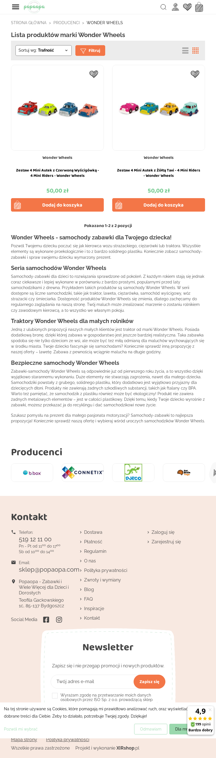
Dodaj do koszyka (62, 205)
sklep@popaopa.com (49, 569)
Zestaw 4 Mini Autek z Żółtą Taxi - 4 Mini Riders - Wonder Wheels (158, 173)
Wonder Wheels (57, 157)
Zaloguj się (163, 532)
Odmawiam (150, 729)
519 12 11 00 (35, 539)
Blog (89, 589)
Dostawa (93, 532)
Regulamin (95, 551)
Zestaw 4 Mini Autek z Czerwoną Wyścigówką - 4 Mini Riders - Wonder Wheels (57, 173)
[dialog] (108, 720)
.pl (127, 748)
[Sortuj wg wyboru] (43, 50)
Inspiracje (94, 608)
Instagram (59, 619)
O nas (90, 561)
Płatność (93, 541)
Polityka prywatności (105, 570)
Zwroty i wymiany (102, 580)
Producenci (36, 451)
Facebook (46, 619)
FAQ (88, 599)
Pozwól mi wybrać (21, 729)
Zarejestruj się (166, 541)
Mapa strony (24, 739)
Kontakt (92, 618)
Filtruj (90, 50)
